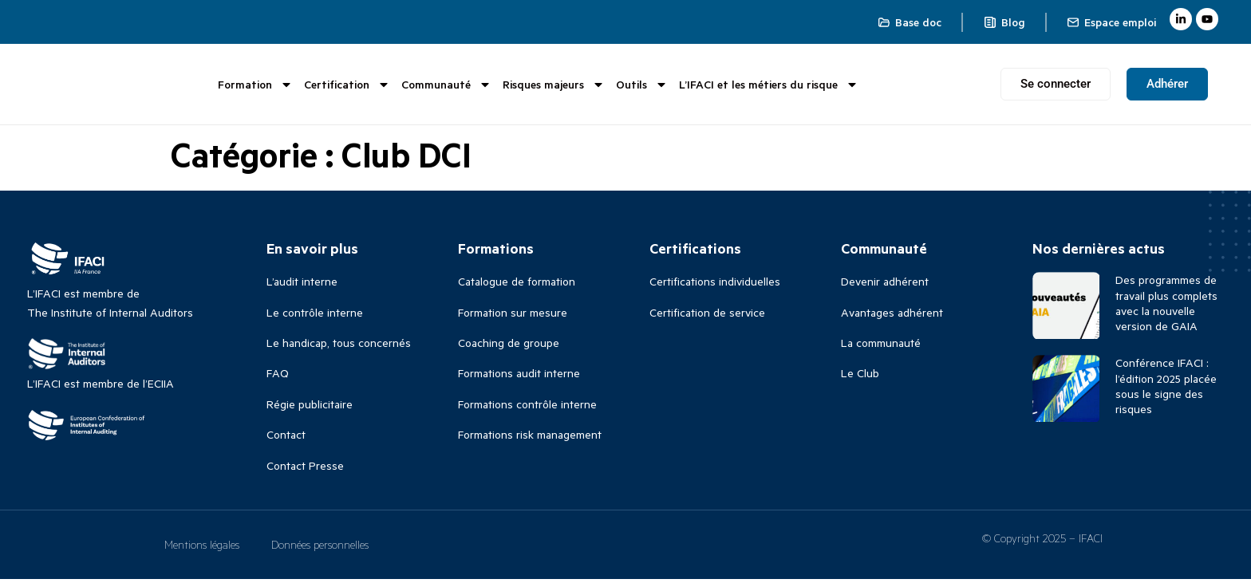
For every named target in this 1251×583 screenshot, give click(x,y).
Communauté (446, 86)
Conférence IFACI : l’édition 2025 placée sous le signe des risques (1166, 390)
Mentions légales (201, 548)
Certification (347, 86)
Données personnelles (320, 548)
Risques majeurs (554, 86)
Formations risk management (530, 439)
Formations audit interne (519, 377)
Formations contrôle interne (527, 408)
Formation (255, 86)
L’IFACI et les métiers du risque (768, 86)
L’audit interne (301, 285)
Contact (286, 439)
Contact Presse (305, 469)
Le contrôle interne (314, 317)
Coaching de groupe (508, 347)
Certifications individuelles (714, 285)
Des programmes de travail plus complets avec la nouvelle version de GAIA (1166, 307)
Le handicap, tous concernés (338, 347)
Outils (642, 86)
